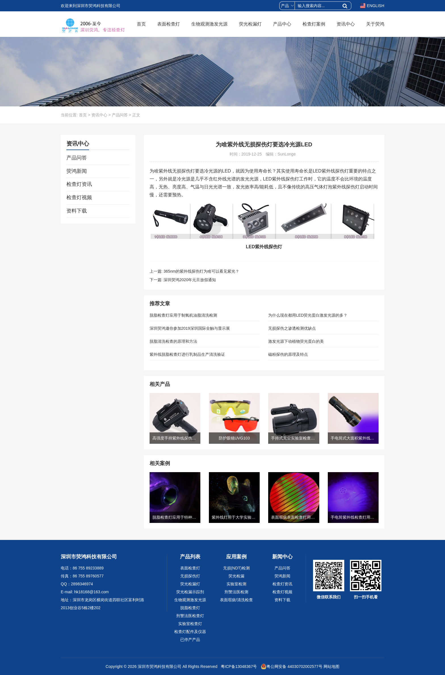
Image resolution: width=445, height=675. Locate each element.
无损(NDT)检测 (236, 568)
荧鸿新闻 (76, 171)
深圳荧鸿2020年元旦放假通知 (189, 279)
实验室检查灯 (190, 623)
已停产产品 (190, 639)
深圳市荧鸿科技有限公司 (159, 666)
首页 (141, 24)
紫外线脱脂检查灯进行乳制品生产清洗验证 (187, 354)
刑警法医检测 (236, 592)
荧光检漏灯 (250, 24)
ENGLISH (372, 5)
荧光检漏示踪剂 (190, 592)
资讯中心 (346, 24)
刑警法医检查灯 (190, 615)
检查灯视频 (79, 197)
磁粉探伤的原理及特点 (288, 354)
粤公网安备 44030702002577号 (291, 666)
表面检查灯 (168, 24)
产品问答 (120, 115)
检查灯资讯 (79, 184)
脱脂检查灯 (190, 607)
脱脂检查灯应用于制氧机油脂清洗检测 (183, 315)
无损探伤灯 (190, 576)
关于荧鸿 (375, 24)
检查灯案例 (314, 24)
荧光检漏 (236, 576)
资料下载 (76, 211)
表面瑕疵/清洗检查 (236, 600)
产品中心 (282, 24)
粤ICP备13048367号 (238, 666)
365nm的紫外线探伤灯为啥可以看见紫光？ (201, 271)
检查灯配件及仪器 (190, 631)
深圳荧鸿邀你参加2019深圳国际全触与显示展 (190, 328)
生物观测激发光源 (209, 24)
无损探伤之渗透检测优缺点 (292, 328)
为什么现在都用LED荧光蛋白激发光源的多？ (307, 315)
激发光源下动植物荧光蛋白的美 (296, 341)
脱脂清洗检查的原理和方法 (173, 341)
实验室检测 (236, 584)
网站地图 (331, 666)
